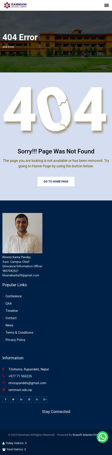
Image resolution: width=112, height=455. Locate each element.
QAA (8, 303)
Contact (11, 318)
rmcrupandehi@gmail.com (27, 383)
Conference (13, 296)
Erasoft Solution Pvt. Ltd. (88, 434)
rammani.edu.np (20, 390)
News (9, 325)
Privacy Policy (15, 340)
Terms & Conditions (19, 332)
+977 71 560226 (20, 376)
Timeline (11, 311)
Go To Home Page (56, 181)
